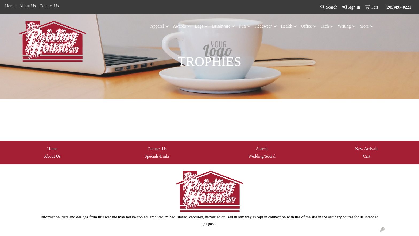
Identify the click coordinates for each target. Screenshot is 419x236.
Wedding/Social (262, 156)
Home (10, 5)
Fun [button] (242, 26)
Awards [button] (179, 26)
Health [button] (286, 26)
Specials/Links (157, 156)
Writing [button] (344, 26)
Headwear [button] (263, 26)
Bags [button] (199, 26)
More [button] (364, 26)
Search (328, 7)
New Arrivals (366, 148)
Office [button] (306, 26)
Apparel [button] (157, 26)
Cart (366, 156)
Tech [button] (325, 26)
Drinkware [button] (221, 26)
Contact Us (49, 5)
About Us (27, 5)
